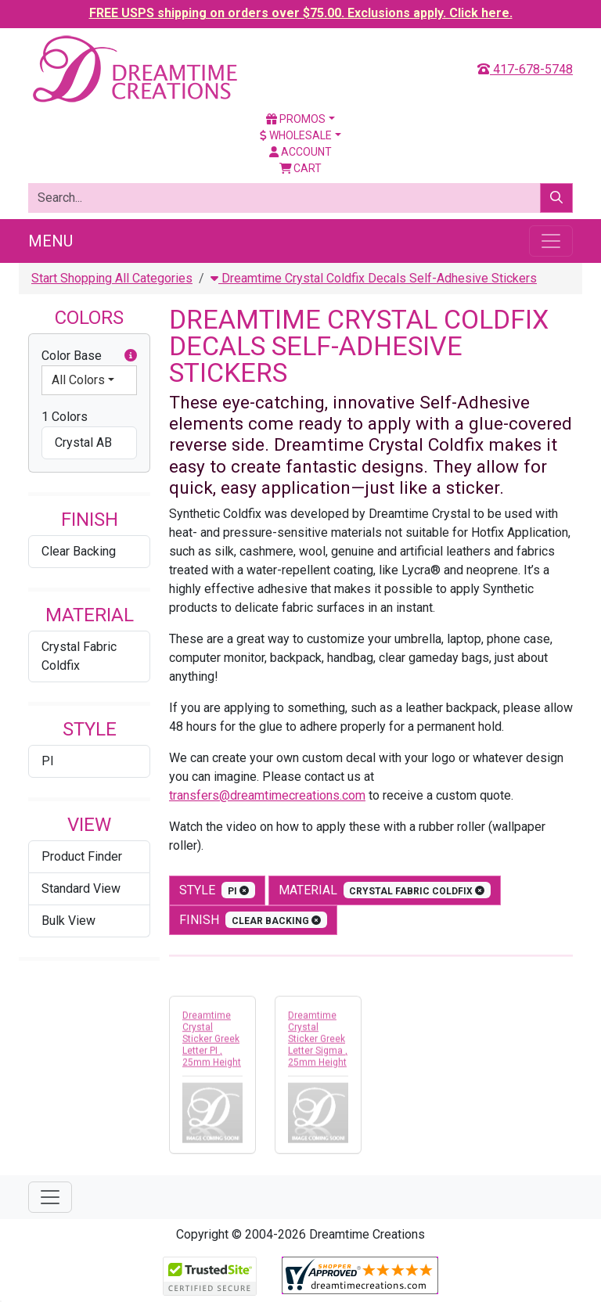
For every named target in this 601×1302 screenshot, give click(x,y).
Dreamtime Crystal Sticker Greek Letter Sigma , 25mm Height (317, 1042)
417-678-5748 (525, 69)
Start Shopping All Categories (112, 278)
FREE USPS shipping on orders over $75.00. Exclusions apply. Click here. (301, 12)
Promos (296, 119)
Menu (50, 241)
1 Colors (64, 416)
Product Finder (81, 856)
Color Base (89, 356)
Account (300, 152)
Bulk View (68, 920)
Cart (300, 168)
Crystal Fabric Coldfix (79, 656)
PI (47, 761)
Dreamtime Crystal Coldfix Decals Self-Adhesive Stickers (374, 278)
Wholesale (296, 135)
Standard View (81, 888)
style (217, 890)
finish (253, 920)
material (385, 890)
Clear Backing (78, 551)
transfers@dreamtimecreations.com (267, 795)
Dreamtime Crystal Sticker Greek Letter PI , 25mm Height (211, 1042)
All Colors (78, 379)
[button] (130, 356)
